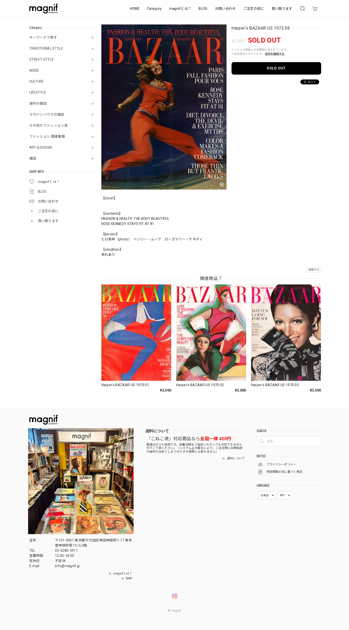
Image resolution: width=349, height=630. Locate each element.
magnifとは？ (180, 9)
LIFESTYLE (37, 92)
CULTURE (36, 81)
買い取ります (282, 9)
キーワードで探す (43, 37)
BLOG (203, 9)
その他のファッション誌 (48, 125)
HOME (135, 9)
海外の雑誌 (38, 103)
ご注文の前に (253, 9)
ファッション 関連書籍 (47, 136)
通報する (313, 269)
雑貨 (32, 158)
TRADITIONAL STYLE (46, 48)
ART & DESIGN (40, 147)
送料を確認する (274, 54)
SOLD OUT (276, 68)
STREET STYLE (41, 59)
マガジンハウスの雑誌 (46, 114)
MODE (34, 70)
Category (154, 9)
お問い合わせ (225, 9)
